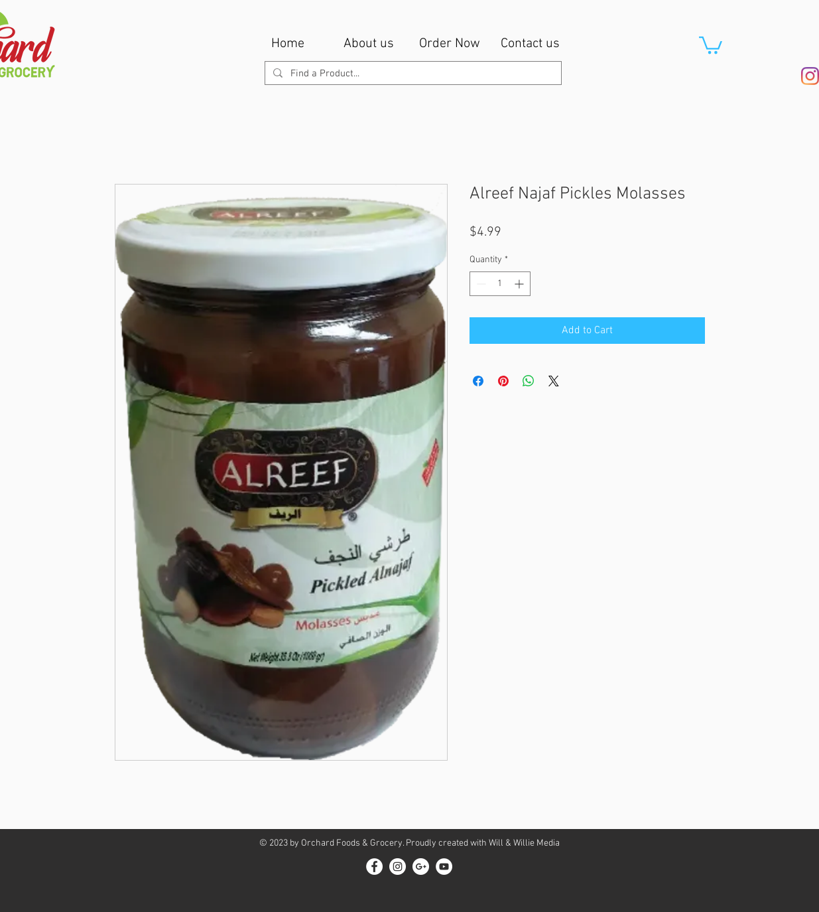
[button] (710, 44)
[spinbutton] (500, 283)
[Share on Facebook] (478, 381)
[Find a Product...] (411, 74)
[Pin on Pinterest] (503, 381)
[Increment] (520, 283)
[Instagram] (810, 76)
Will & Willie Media (524, 843)
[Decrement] (480, 283)
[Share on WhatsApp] (528, 381)
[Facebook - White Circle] (374, 866)
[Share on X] (554, 381)
